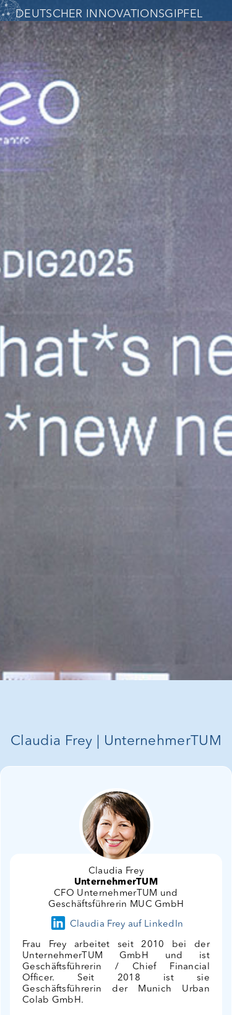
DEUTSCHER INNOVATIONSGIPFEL (108, 14)
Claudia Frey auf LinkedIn (116, 924)
